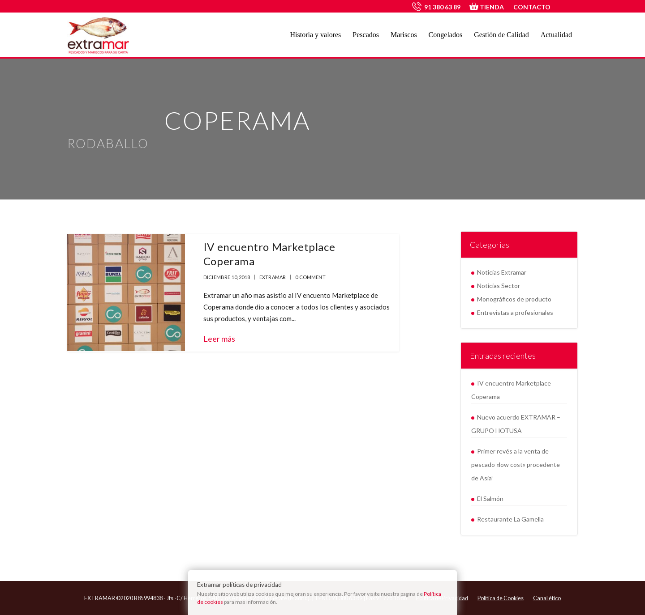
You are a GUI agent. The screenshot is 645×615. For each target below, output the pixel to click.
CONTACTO (531, 7)
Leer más (219, 339)
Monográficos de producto (514, 299)
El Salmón (490, 498)
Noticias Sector (498, 285)
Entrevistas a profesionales (515, 312)
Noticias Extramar (501, 272)
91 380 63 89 (442, 7)
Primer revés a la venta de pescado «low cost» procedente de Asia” (515, 464)
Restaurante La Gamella (510, 519)
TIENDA (486, 7)
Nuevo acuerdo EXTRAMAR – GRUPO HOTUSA (515, 423)
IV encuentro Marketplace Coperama (511, 389)
